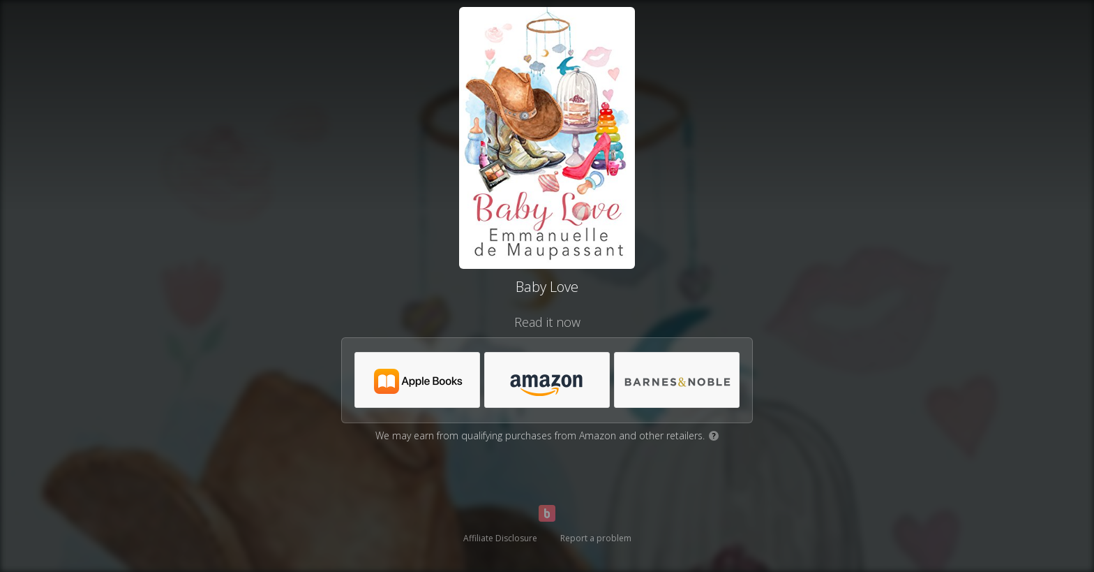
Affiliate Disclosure (500, 538)
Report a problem (595, 538)
